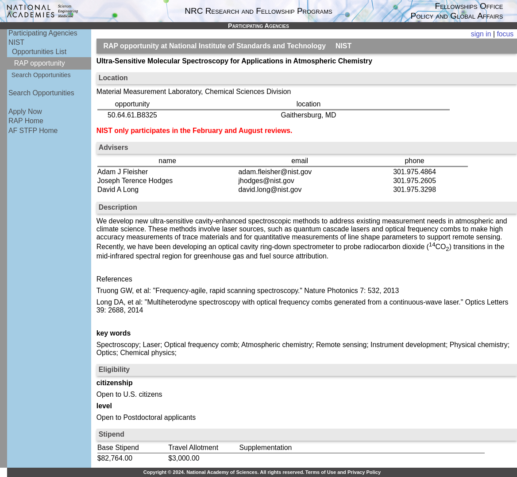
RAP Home (25, 121)
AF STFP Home (33, 130)
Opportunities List (39, 51)
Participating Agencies (42, 33)
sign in (481, 34)
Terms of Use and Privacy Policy (343, 472)
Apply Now (25, 111)
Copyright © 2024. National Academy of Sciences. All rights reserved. (224, 472)
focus (505, 34)
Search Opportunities (41, 74)
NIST (16, 42)
